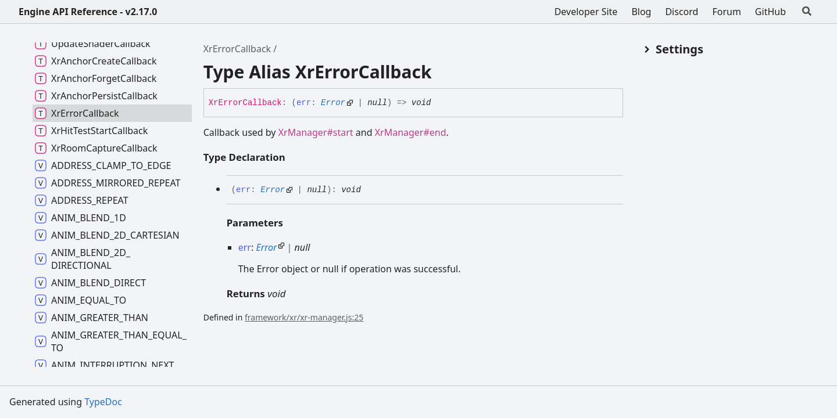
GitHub (770, 11)
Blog (641, 11)
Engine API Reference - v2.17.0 (88, 11)
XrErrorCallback (237, 48)
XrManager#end (410, 132)
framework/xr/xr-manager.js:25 (304, 317)
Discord (681, 11)
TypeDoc (103, 401)
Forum (726, 11)
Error (333, 102)
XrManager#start (315, 132)
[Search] (806, 11)
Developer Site (586, 11)
